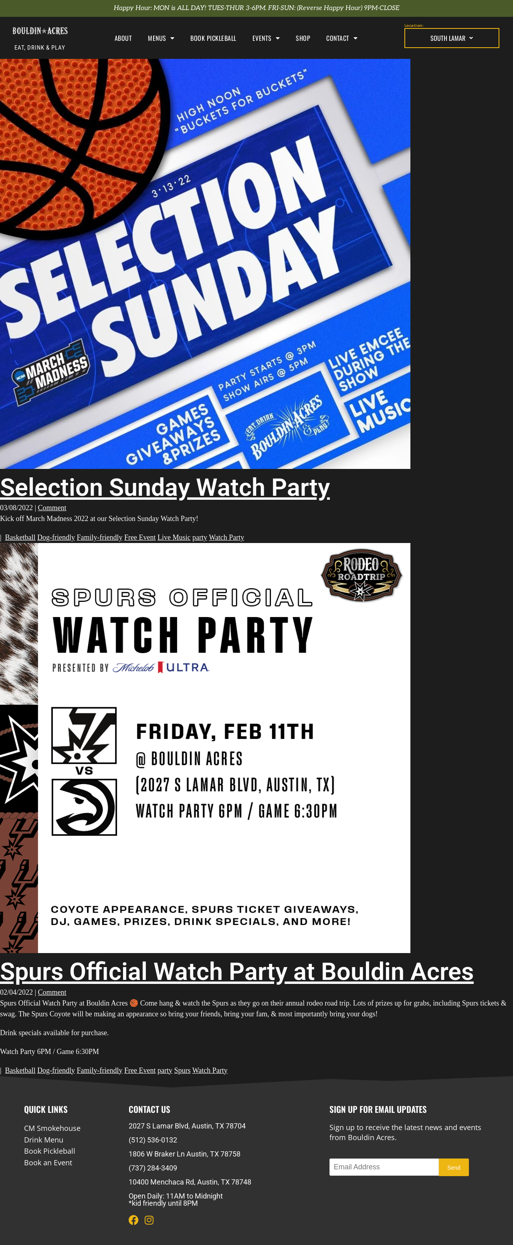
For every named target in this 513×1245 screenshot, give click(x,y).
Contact (341, 38)
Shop (303, 38)
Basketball (20, 537)
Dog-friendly (56, 537)
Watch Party (226, 537)
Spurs (182, 1070)
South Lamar (451, 38)
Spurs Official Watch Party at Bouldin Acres (237, 971)
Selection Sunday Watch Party (165, 487)
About (123, 38)
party (199, 537)
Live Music (174, 537)
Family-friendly (100, 537)
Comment (52, 508)
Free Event (140, 537)
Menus (161, 38)
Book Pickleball (213, 38)
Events (266, 38)
